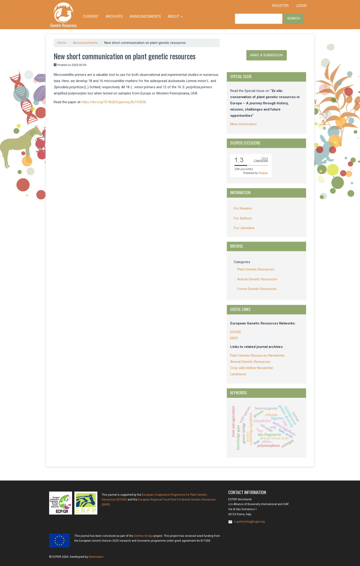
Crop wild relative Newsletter (251, 368)
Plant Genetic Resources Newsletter (257, 355)
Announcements (145, 16)
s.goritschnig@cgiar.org (249, 521)
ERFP (234, 338)
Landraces (238, 374)
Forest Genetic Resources (257, 289)
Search (293, 18)
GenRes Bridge (143, 536)
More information (243, 124)
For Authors (243, 218)
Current (91, 16)
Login (301, 5)
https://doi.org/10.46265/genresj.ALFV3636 (113, 102)
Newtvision (96, 556)
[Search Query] (258, 19)
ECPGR (235, 332)
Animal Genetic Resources (257, 279)
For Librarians (244, 228)
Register (280, 5)
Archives (114, 16)
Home (61, 43)
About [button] (175, 16)
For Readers (243, 208)
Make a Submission (266, 55)
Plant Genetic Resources (255, 269)
